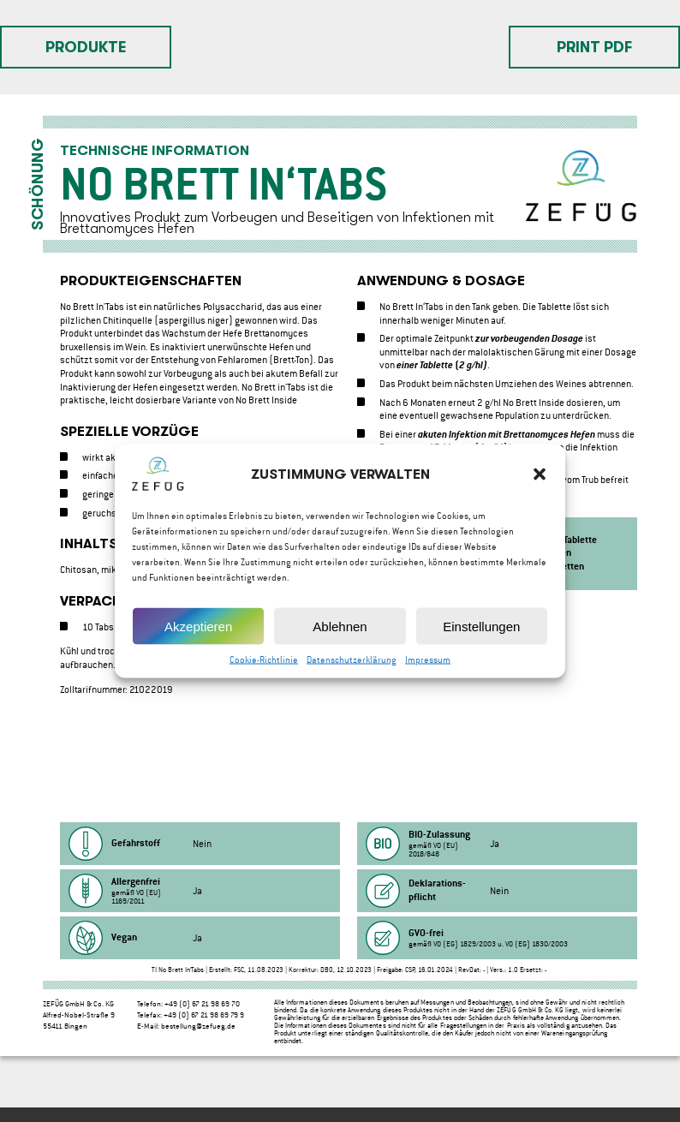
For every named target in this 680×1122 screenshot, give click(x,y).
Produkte (86, 47)
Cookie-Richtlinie (264, 662)
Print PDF (594, 47)
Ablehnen (340, 628)
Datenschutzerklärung (352, 662)
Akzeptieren (198, 628)
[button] (539, 477)
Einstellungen (481, 628)
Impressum (427, 662)
